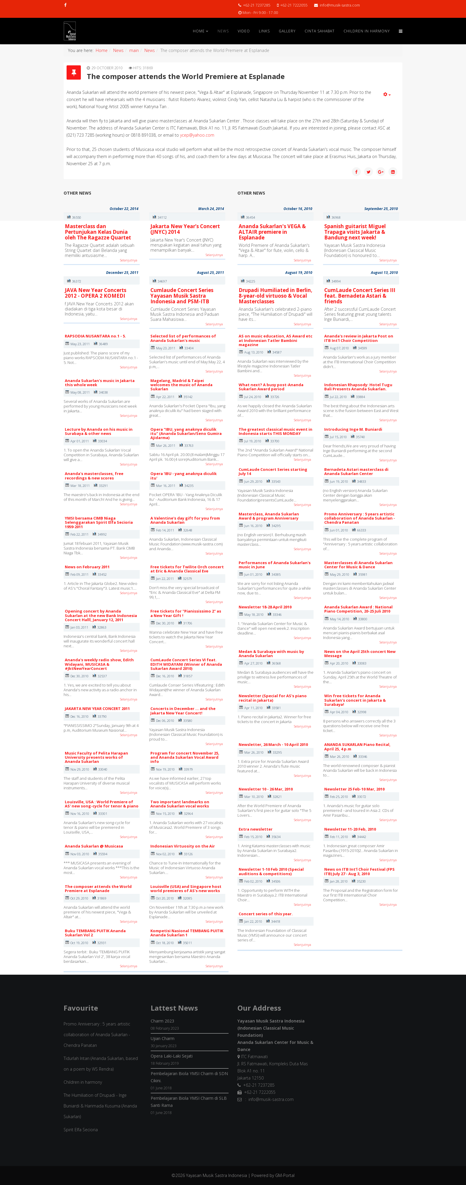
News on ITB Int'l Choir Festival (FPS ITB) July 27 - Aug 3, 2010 (359, 871)
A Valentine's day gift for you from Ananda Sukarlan (185, 520)
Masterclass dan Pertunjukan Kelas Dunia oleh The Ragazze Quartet (98, 232)
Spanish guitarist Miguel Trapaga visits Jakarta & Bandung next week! (355, 232)
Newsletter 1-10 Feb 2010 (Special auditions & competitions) (271, 871)
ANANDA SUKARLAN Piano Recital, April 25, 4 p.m (357, 746)
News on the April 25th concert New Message (360, 653)
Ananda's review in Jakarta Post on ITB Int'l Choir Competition (358, 338)
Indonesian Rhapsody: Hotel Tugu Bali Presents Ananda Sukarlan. (358, 387)
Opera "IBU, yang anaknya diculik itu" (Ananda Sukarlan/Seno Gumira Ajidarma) (186, 434)
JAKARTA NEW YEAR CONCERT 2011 (97, 708)
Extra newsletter (256, 829)
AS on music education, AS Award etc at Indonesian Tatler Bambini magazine (275, 340)
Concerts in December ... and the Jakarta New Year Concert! (182, 710)
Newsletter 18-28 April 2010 (265, 607)
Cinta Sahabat (320, 31)
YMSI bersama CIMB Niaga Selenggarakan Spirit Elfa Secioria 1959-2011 (99, 522)
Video (244, 31)
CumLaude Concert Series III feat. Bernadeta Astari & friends (359, 295)
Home (199, 31)
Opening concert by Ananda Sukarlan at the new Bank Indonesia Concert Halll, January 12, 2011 (101, 615)
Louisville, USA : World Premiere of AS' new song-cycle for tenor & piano (101, 804)
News (223, 31)
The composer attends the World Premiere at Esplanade (98, 888)
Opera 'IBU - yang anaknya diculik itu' (183, 475)
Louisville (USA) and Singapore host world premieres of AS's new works (185, 888)
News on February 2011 (87, 566)
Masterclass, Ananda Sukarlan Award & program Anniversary (269, 516)
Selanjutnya (128, 260)
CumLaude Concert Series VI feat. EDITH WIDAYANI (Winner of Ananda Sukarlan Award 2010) (186, 664)
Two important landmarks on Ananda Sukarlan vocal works (179, 804)
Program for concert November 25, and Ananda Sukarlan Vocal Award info (184, 757)
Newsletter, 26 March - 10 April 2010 (273, 744)
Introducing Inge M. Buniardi (353, 429)
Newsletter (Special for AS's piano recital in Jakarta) (273, 698)
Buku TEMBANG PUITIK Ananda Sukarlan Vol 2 (95, 933)
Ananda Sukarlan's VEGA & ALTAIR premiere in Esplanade (272, 232)
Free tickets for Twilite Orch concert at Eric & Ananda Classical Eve (187, 569)
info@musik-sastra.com (340, 5)
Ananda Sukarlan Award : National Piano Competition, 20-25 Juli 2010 (358, 609)
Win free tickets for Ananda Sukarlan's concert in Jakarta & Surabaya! (355, 700)
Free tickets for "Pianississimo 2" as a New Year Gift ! (185, 613)
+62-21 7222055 (293, 5)
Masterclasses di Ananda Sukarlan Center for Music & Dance (358, 564)
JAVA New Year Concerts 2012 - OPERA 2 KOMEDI (95, 293)
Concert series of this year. (266, 913)
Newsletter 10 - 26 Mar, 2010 (266, 789)
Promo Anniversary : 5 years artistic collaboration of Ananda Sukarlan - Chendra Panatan (359, 518)
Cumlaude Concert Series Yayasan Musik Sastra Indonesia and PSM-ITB (181, 295)
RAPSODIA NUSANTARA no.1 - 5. (95, 336)
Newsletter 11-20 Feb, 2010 (350, 829)
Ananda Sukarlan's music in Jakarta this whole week (100, 382)
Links (264, 31)
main (134, 50)
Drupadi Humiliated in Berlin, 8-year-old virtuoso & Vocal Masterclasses (275, 295)
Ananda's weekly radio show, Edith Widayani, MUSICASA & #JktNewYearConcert (99, 664)
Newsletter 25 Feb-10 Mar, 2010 (354, 789)
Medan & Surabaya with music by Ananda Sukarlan (271, 653)
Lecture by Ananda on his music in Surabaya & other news (99, 431)
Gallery (287, 31)
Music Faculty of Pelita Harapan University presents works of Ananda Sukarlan (96, 757)
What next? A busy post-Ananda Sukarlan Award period (271, 387)
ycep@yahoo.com (197, 135)
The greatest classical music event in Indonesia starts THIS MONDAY (275, 431)
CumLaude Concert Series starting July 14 (273, 471)
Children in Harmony (367, 31)
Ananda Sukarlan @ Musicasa (94, 846)
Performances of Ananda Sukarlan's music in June (275, 564)
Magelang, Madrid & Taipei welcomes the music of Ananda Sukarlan (181, 385)
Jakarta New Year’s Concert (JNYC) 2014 (185, 229)
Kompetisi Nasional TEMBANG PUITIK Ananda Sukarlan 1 (186, 933)
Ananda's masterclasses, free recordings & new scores (94, 475)
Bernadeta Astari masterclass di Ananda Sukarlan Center (356, 471)
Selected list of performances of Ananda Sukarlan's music (183, 338)
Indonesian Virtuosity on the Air (182, 846)
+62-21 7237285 (256, 5)
